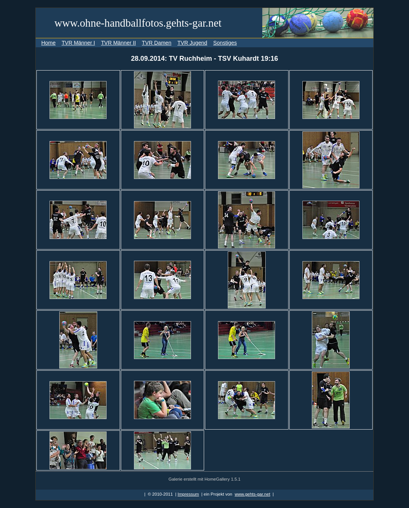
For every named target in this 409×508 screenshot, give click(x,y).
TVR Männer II (118, 43)
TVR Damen (156, 43)
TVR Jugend (192, 43)
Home (48, 43)
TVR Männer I (78, 43)
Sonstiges (225, 43)
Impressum (188, 494)
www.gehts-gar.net (252, 494)
